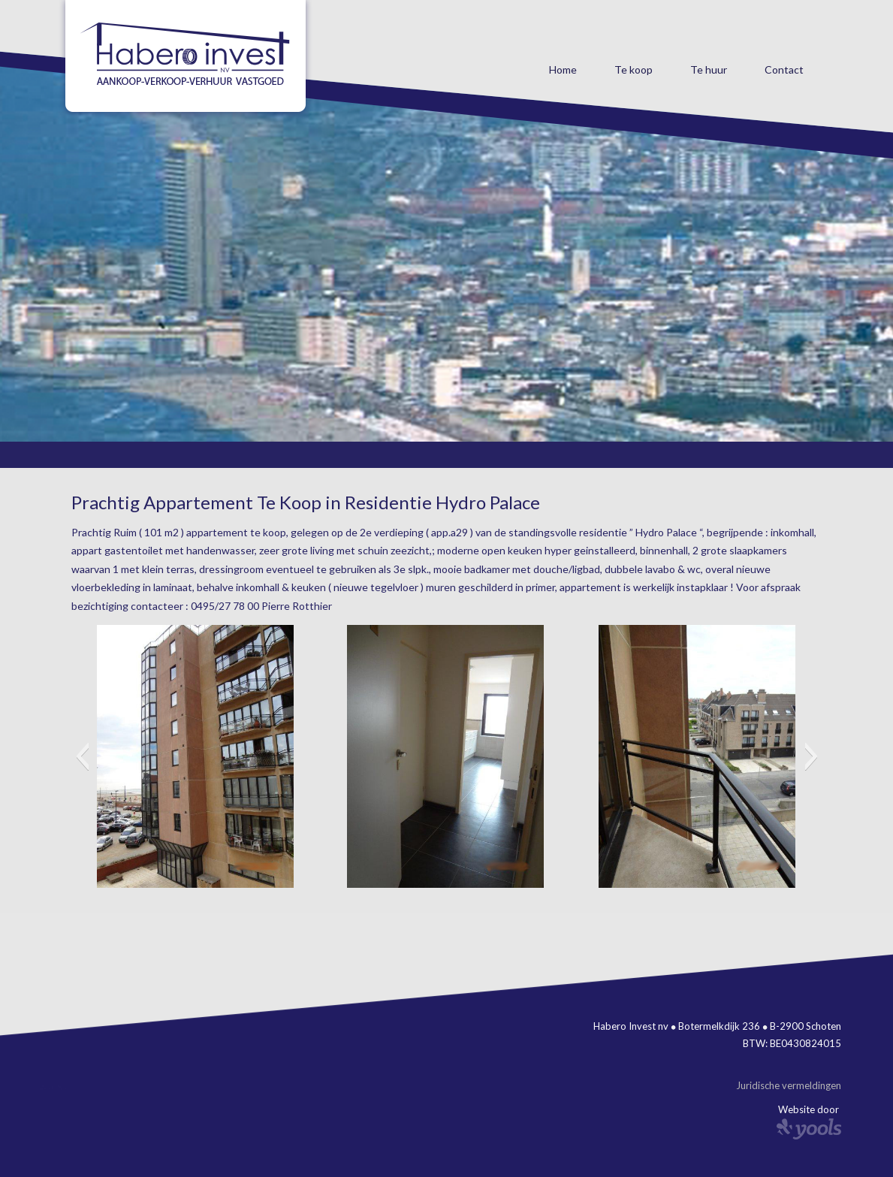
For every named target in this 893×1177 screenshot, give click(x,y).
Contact (784, 69)
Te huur (708, 69)
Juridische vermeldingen (788, 1085)
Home (563, 69)
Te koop (633, 69)
